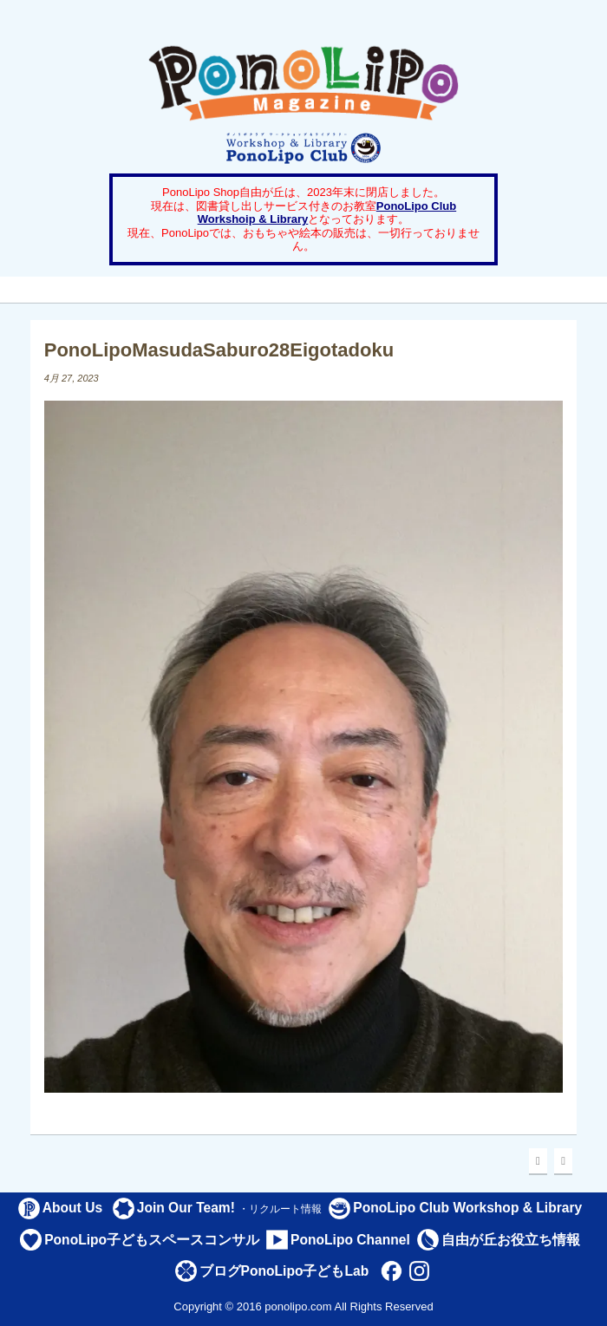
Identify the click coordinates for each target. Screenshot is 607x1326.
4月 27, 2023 (71, 378)
